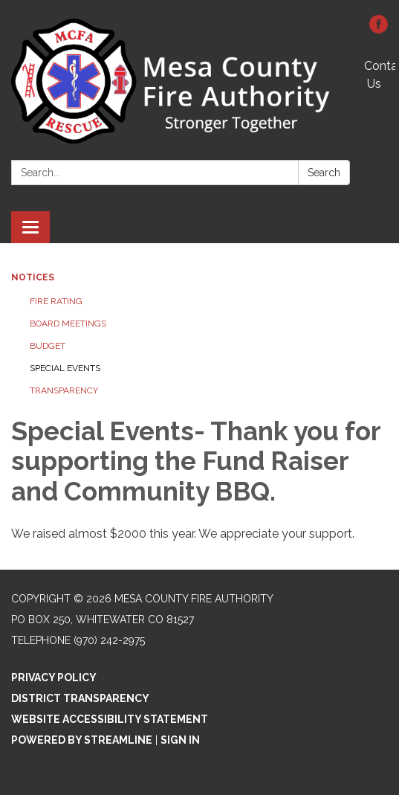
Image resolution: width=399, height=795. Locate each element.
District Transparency (80, 698)
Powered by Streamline (81, 740)
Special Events (65, 368)
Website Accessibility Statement (109, 719)
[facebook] (378, 29)
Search (324, 172)
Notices (32, 277)
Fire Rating (56, 301)
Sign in (180, 740)
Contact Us (379, 75)
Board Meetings (68, 323)
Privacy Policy (54, 677)
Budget (47, 346)
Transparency (64, 390)
